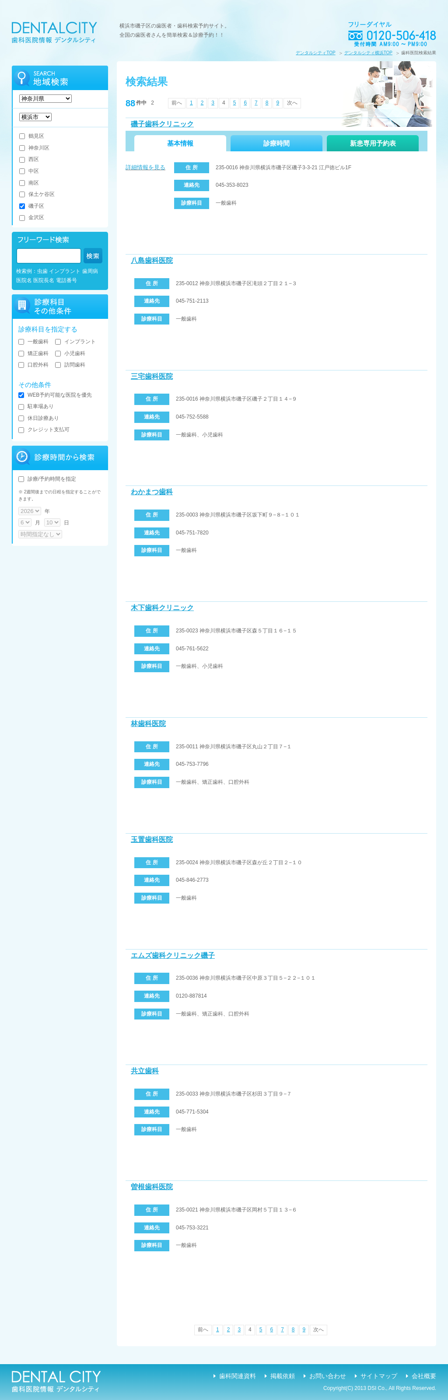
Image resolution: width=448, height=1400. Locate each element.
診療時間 (276, 143)
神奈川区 (34, 148)
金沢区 (31, 217)
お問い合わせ (327, 1375)
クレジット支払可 (44, 429)
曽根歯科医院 (152, 1187)
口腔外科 (33, 365)
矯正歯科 (33, 353)
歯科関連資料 (237, 1375)
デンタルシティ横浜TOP (368, 52)
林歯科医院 (148, 723)
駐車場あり (36, 406)
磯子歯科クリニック (162, 124)
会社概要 (424, 1375)
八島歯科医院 (152, 260)
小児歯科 (70, 353)
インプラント (75, 342)
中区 (29, 171)
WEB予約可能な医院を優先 (55, 395)
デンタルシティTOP (315, 52)
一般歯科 (33, 342)
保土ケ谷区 (37, 194)
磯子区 (31, 206)
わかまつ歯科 (152, 492)
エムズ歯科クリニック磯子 (173, 955)
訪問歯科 (70, 365)
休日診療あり (38, 418)
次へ (292, 103)
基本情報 (180, 143)
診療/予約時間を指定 (47, 479)
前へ (177, 103)
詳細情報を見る (145, 167)
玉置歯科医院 (152, 839)
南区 (29, 183)
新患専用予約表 (373, 143)
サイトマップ (378, 1375)
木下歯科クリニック (162, 607)
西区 (29, 159)
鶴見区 (31, 136)
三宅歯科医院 (152, 376)
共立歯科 (145, 1071)
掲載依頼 (282, 1375)
